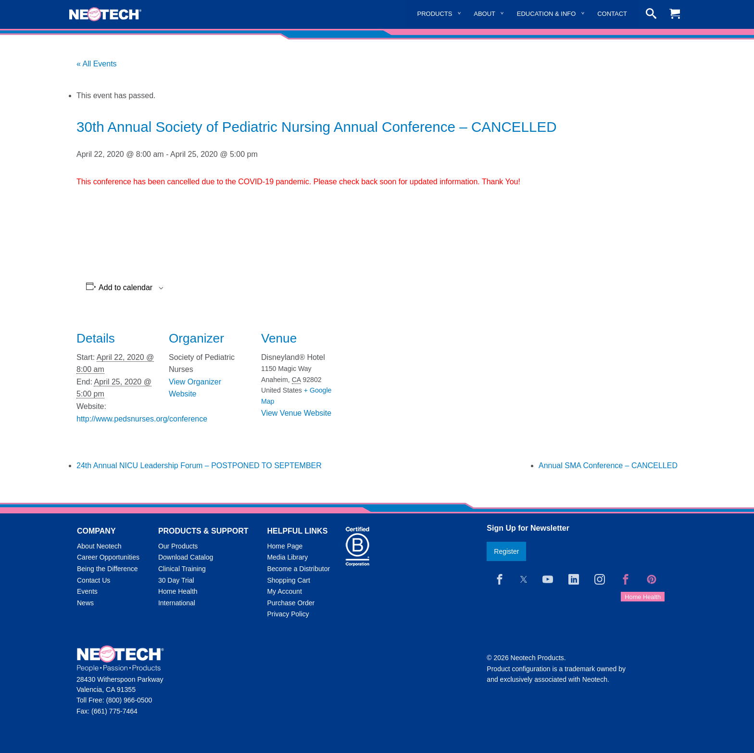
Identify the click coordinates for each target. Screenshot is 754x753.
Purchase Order (290, 603)
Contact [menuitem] (612, 13)
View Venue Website (296, 413)
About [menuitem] (484, 13)
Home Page (284, 546)
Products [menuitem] (434, 13)
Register (506, 551)
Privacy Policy (288, 614)
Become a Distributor (298, 569)
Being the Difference (107, 569)
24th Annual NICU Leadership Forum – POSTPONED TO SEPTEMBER (199, 465)
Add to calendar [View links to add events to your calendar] (125, 288)
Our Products (178, 546)
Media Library (287, 557)
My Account (284, 591)
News (85, 603)
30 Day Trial (176, 580)
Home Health (178, 591)
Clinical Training (182, 569)
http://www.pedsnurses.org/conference (141, 419)
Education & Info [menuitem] (546, 13)
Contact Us (93, 580)
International (176, 603)
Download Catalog (185, 557)
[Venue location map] (404, 380)
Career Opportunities (108, 557)
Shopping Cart (288, 580)
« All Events (96, 64)
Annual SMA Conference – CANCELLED (608, 465)
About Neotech (99, 546)
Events (87, 591)
